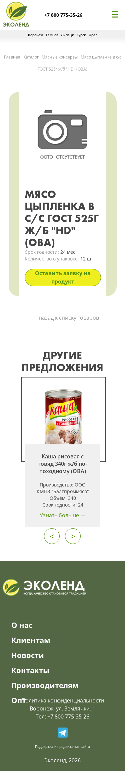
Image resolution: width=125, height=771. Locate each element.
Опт (18, 700)
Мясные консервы (60, 57)
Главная (12, 57)
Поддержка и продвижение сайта (62, 746)
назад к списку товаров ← (72, 317)
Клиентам (30, 640)
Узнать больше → (63, 515)
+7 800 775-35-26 (63, 15)
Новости (27, 655)
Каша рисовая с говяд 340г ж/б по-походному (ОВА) (62, 464)
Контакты (30, 670)
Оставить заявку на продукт (63, 277)
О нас (21, 625)
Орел (93, 34)
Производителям (45, 685)
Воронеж (35, 34)
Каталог (31, 57)
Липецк (67, 34)
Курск (81, 34)
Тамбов (52, 34)
